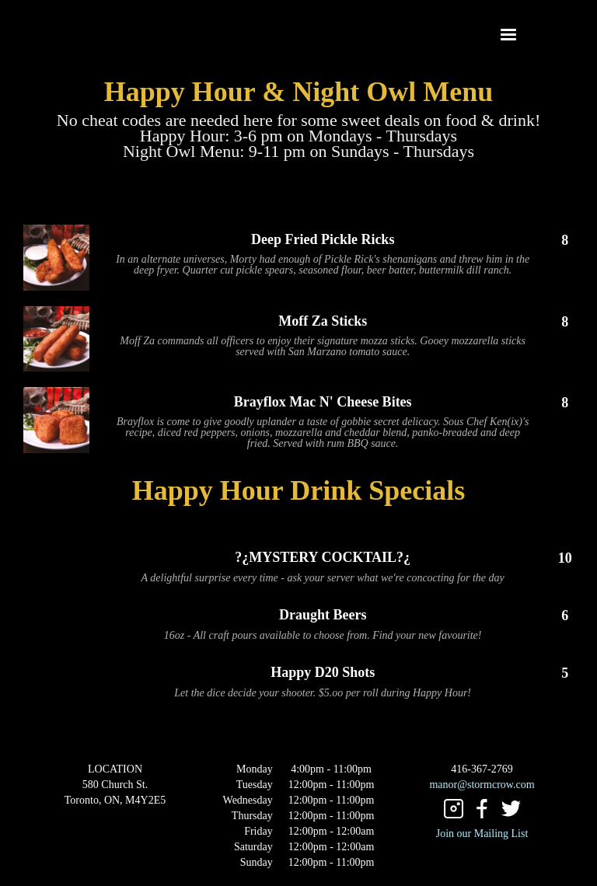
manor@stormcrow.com (481, 784)
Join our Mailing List (482, 833)
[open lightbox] (56, 257)
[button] (508, 35)
